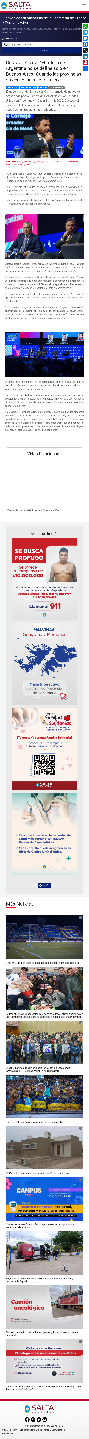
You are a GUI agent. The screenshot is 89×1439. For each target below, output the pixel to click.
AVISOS (44, 885)
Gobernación (13, 88)
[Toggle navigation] (84, 6)
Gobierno (42, 88)
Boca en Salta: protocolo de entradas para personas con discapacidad (42, 962)
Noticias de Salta (28, 88)
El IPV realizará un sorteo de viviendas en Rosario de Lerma (37, 1173)
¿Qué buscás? (9, 38)
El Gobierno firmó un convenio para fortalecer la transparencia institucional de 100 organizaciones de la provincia (38, 1069)
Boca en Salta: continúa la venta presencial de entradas (34, 1122)
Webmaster (7, 1434)
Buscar (44, 50)
